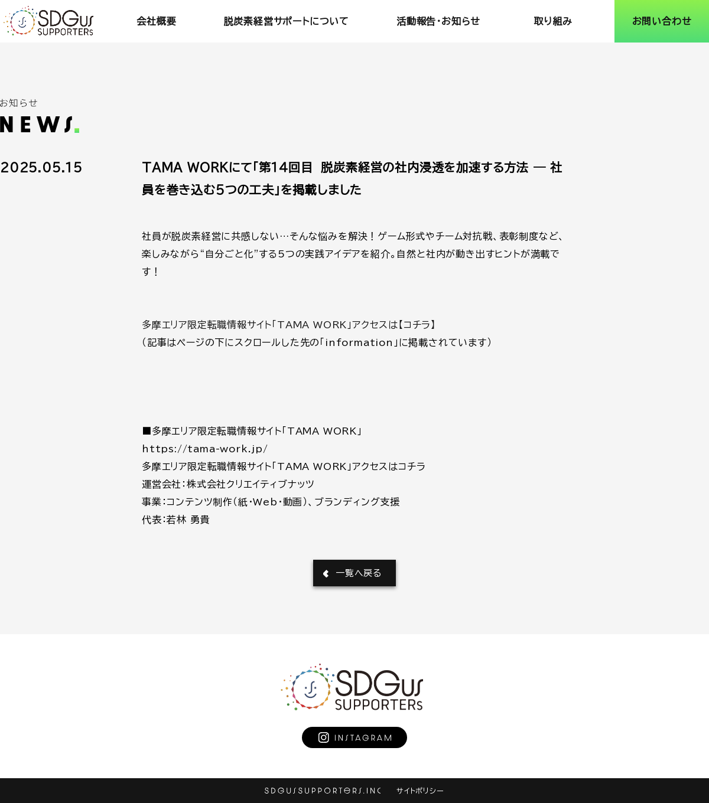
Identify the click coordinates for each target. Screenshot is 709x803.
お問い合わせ (662, 21)
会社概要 (156, 21)
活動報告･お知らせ (438, 21)
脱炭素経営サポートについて (286, 21)
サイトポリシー (420, 790)
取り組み (553, 21)
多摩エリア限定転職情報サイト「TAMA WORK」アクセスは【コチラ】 (289, 324)
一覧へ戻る (359, 573)
